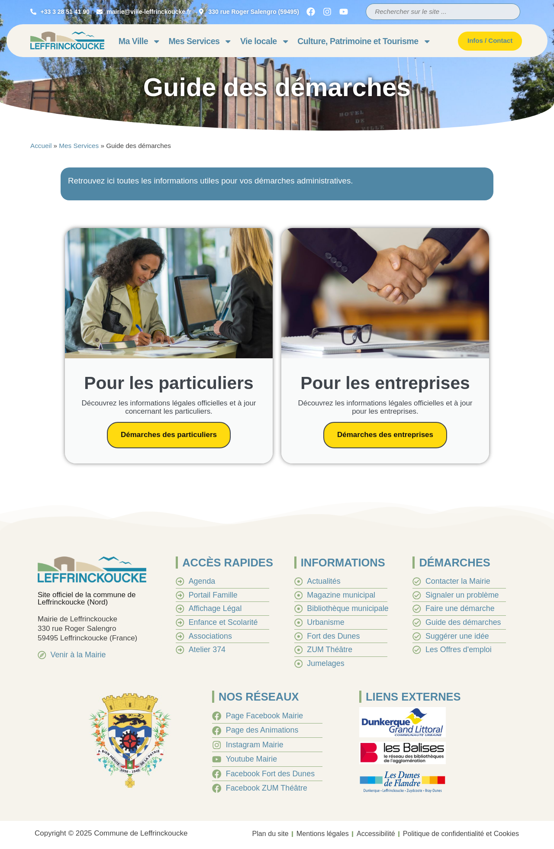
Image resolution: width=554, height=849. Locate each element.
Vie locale (265, 41)
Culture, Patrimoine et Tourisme (364, 41)
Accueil (41, 145)
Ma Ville (140, 41)
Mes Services (200, 41)
